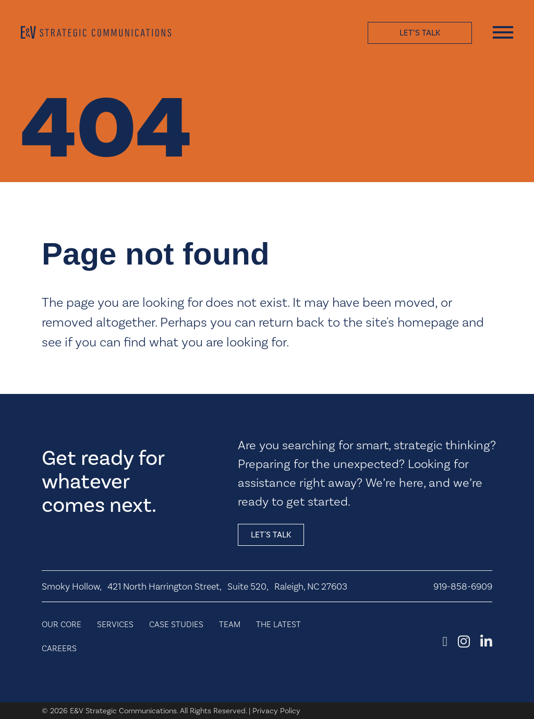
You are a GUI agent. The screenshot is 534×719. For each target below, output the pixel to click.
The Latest (278, 624)
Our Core (61, 624)
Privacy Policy (276, 710)
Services (115, 624)
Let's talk (271, 535)
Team (229, 624)
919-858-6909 (462, 586)
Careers (59, 648)
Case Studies (176, 624)
